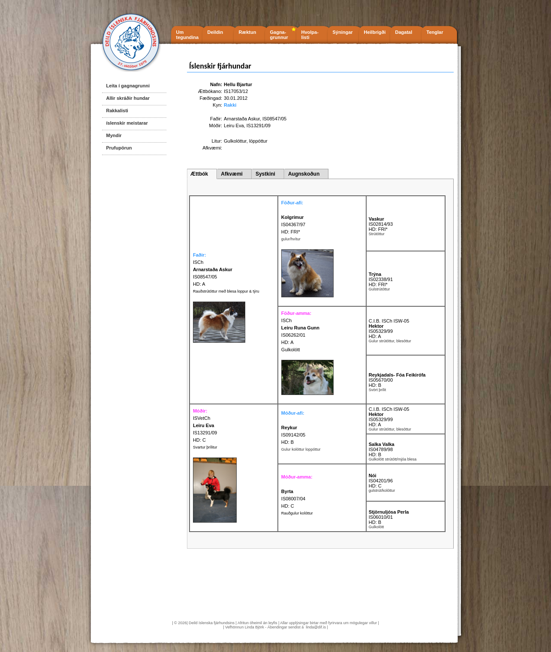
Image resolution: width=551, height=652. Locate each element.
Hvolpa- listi (310, 35)
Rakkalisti (117, 110)
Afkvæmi (232, 174)
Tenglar (435, 32)
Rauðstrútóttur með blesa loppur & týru (226, 291)
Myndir (114, 135)
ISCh (286, 320)
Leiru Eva (234, 125)
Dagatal (403, 32)
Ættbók (199, 174)
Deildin (215, 32)
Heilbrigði (375, 32)
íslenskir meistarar (127, 123)
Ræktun (247, 32)
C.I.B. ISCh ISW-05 (389, 320)
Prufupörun (119, 147)
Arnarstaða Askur (242, 118)
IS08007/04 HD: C (293, 498)
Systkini (265, 174)
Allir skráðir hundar (128, 98)
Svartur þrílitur (205, 447)
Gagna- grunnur (279, 35)
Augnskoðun (303, 174)
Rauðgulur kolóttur (297, 513)
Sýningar (343, 32)
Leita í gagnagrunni (128, 85)
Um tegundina (187, 35)
